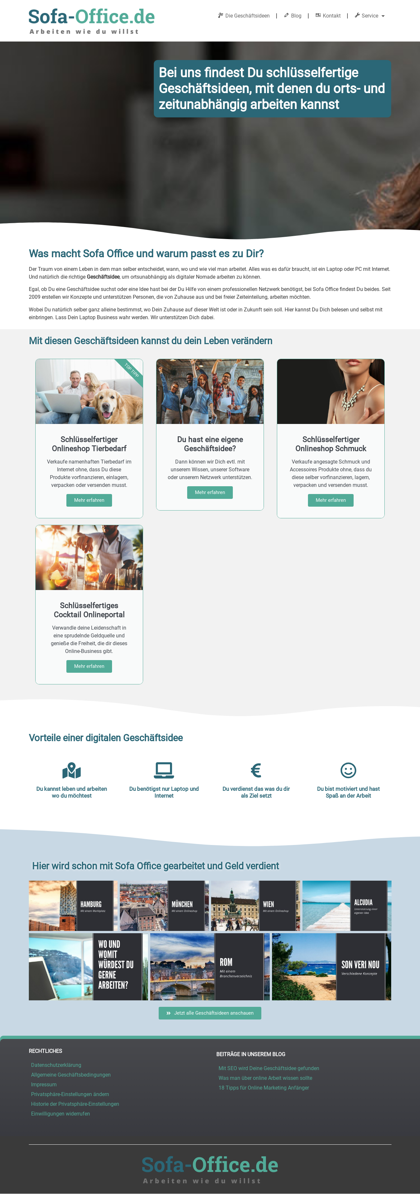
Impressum (44, 1084)
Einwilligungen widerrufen (60, 1114)
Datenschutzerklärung (56, 1065)
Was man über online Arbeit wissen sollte (265, 1078)
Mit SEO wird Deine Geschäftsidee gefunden (269, 1068)
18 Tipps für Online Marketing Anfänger (264, 1088)
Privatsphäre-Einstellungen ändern (70, 1094)
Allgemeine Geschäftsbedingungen (71, 1075)
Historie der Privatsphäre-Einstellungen (75, 1104)
